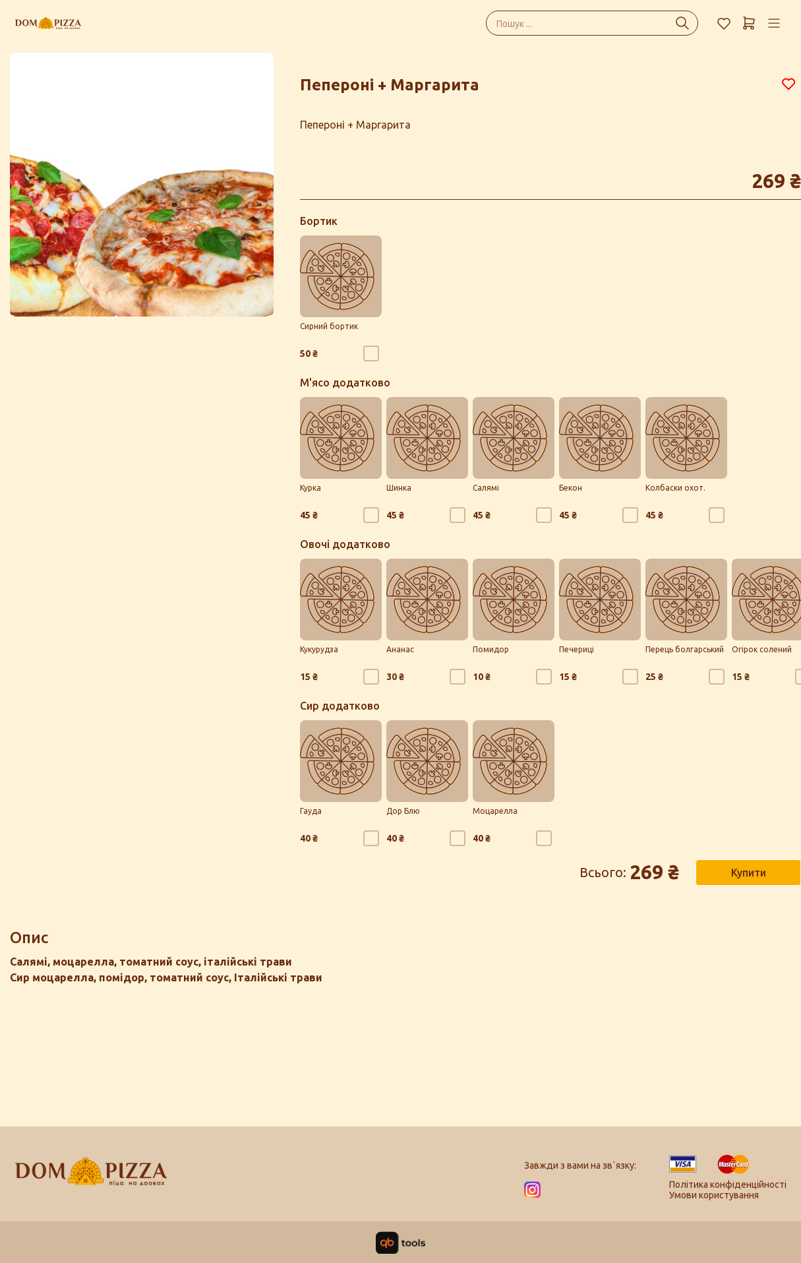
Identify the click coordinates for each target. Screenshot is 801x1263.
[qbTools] (400, 1242)
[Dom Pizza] (48, 23)
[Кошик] (749, 23)
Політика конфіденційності (727, 1184)
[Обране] (724, 23)
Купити (748, 872)
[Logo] (91, 1177)
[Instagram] (532, 1189)
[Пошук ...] (682, 23)
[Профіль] (774, 23)
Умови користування (714, 1195)
